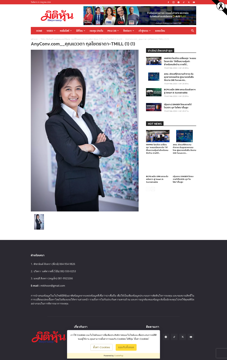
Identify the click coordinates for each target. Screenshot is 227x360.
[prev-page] (148, 189)
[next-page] (153, 189)
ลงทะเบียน (160, 30)
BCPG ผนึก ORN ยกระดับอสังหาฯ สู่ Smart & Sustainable (180, 91)
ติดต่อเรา (128, 30)
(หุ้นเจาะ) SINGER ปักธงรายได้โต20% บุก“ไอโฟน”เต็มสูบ (178, 106)
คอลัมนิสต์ (66, 30)
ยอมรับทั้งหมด (126, 347)
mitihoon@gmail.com (52, 285)
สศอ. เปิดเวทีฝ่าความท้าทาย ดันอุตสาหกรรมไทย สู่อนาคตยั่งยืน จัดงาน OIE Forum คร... (179, 77)
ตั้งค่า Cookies (101, 347)
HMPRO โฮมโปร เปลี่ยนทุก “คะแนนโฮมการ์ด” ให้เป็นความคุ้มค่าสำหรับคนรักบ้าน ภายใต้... (180, 61)
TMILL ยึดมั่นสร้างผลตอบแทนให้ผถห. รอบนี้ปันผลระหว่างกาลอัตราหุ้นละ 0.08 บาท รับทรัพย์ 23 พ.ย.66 (81, 39)
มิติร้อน (80, 30)
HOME (39, 30)
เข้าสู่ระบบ (145, 30)
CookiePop (118, 355)
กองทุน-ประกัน (96, 30)
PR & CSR (113, 30)
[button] (192, 31)
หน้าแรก (34, 39)
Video (51, 30)
